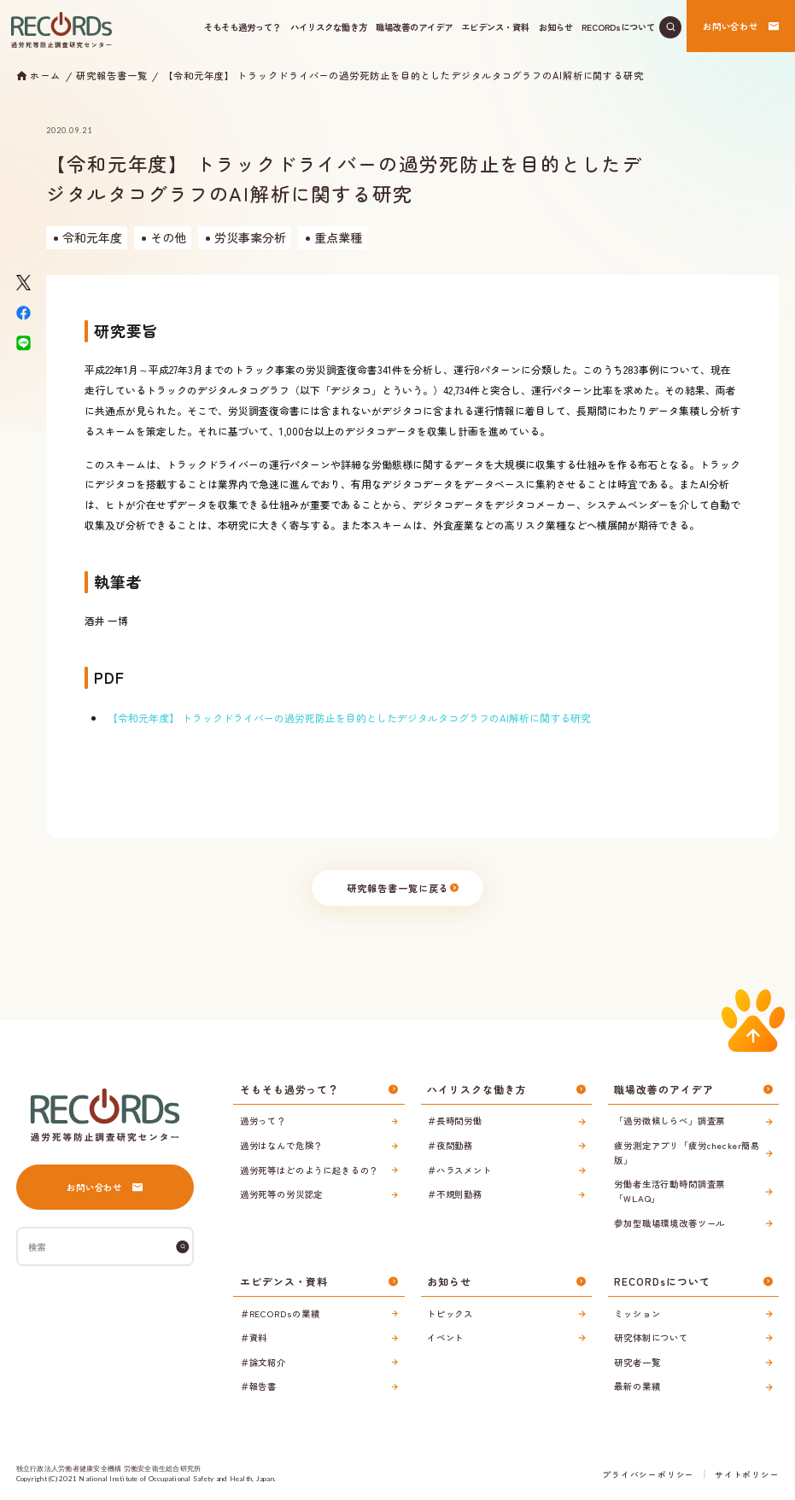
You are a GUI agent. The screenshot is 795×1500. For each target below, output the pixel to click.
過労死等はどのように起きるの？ (309, 1170)
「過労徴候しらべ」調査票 (669, 1120)
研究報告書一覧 (111, 75)
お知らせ (556, 26)
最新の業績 (637, 1386)
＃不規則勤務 (454, 1194)
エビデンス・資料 (495, 26)
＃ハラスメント (459, 1170)
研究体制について (651, 1337)
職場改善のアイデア (414, 26)
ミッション (637, 1313)
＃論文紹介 (263, 1362)
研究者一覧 (637, 1362)
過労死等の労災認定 (282, 1194)
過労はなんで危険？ (282, 1145)
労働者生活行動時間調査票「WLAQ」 (669, 1191)
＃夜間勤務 (450, 1145)
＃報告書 (258, 1386)
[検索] (183, 1246)
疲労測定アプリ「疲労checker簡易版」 (687, 1152)
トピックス (450, 1313)
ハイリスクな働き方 (328, 26)
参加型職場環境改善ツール (669, 1223)
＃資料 (254, 1337)
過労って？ (263, 1120)
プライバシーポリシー (648, 1474)
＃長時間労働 (454, 1120)
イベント (445, 1337)
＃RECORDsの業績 (280, 1313)
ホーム (45, 76)
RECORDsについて (618, 26)
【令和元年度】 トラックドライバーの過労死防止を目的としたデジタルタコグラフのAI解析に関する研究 (403, 75)
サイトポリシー (747, 1474)
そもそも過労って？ (242, 26)
